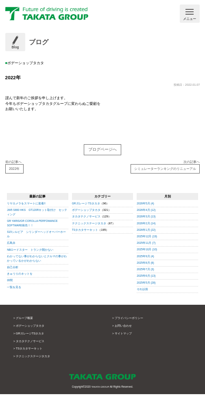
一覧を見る (14, 289)
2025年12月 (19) (147, 239)
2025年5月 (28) (147, 285)
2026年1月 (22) (147, 232)
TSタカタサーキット (85, 232)
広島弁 (11, 245)
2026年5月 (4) (146, 206)
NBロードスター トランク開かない (30, 252)
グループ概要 (25, 321)
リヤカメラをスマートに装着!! (26, 206)
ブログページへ (102, 150)
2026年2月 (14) (147, 226)
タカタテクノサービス (86, 219)
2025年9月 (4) (146, 258)
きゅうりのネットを (20, 276)
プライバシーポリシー (131, 321)
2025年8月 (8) (146, 265)
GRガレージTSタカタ (32, 336)
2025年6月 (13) (147, 278)
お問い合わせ (124, 328)
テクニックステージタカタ (89, 226)
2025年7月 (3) (146, 272)
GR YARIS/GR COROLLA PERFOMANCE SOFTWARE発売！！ (34, 226)
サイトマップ (124, 336)
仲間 (10, 283)
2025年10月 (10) (147, 252)
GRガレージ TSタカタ (86, 206)
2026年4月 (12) (147, 213)
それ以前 (142, 291)
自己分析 (12, 270)
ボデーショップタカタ (86, 213)
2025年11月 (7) (147, 245)
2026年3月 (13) (147, 219)
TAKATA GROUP (100, 389)
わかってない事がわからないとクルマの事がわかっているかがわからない (37, 261)
